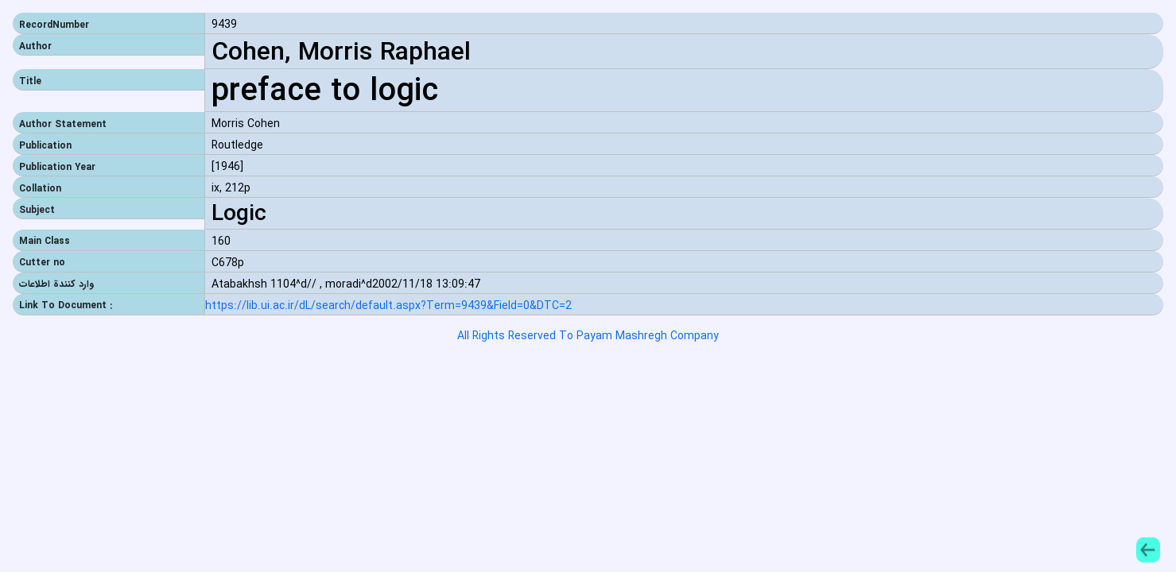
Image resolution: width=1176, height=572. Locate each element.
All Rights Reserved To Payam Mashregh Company (588, 336)
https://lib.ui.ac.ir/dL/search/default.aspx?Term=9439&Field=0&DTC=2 (388, 306)
